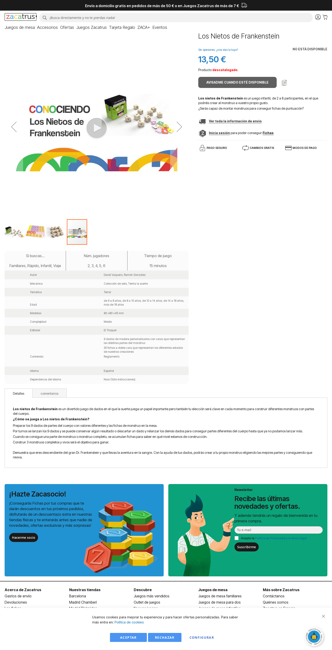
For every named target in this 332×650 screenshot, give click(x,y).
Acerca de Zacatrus (23, 589)
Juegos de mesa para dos (219, 602)
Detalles (18, 393)
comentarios (49, 393)
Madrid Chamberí (83, 602)
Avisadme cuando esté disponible (237, 82)
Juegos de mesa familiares (220, 596)
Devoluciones (16, 602)
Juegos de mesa (213, 589)
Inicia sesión (219, 133)
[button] (15, 232)
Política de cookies (129, 622)
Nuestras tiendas (85, 589)
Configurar (202, 637)
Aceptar (128, 637)
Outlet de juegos (147, 602)
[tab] (19, 393)
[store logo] (21, 17)
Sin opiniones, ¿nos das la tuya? (218, 49)
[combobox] (176, 17)
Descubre (143, 589)
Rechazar (165, 637)
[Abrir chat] (314, 637)
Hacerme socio (23, 537)
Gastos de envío (18, 596)
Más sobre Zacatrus (281, 589)
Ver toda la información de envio (235, 121)
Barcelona (77, 596)
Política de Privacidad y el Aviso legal (281, 538)
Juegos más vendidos (151, 596)
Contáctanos (274, 596)
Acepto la (274, 538)
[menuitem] (20, 27)
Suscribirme (246, 547)
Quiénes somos (275, 602)
